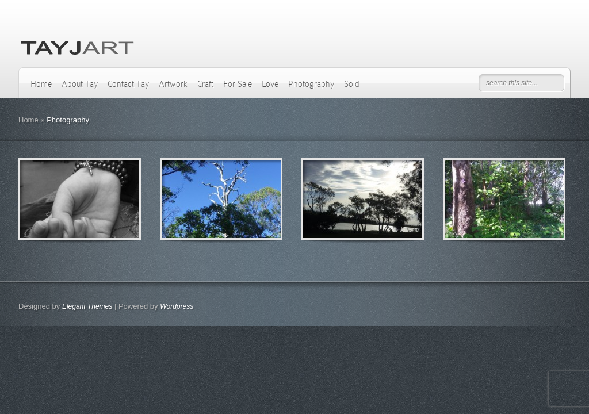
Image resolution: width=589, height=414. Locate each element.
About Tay (80, 84)
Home (41, 84)
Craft (205, 84)
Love (270, 84)
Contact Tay (128, 84)
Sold (351, 84)
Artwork (173, 84)
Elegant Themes (87, 306)
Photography (311, 84)
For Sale (237, 84)
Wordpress (176, 306)
